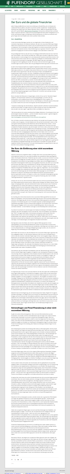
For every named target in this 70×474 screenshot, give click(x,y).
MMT (39, 10)
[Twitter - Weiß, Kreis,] (65, 2)
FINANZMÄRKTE (52, 10)
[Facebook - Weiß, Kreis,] (65, 1)
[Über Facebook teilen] (11, 459)
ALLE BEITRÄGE (8, 10)
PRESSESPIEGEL (31, 10)
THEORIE (16, 10)
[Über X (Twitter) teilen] (15, 459)
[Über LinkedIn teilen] (18, 459)
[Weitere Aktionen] (58, 19)
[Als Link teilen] (21, 459)
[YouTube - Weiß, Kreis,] (65, 4)
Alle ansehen (62, 470)
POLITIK (44, 10)
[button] (63, 10)
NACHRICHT (23, 10)
